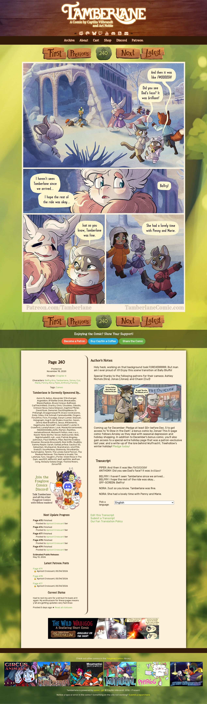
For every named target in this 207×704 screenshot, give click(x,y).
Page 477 (37, 582)
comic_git (99, 689)
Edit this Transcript (102, 514)
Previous (79, 53)
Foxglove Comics (115, 657)
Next (128, 53)
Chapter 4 (61, 374)
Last (152, 53)
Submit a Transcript (103, 517)
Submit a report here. (139, 693)
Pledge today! (121, 445)
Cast (96, 40)
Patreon (137, 40)
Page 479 (38, 567)
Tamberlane (62, 379)
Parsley (74, 381)
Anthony (65, 381)
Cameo (59, 386)
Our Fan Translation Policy (107, 520)
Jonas (72, 379)
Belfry (48, 379)
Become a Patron (74, 341)
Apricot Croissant (55, 522)
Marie (37, 381)
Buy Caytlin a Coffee (103, 341)
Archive (69, 40)
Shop (107, 40)
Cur (78, 379)
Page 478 (38, 575)
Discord (121, 40)
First (54, 53)
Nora (51, 381)
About (84, 40)
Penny (44, 381)
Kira (53, 379)
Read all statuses (63, 606)
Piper (57, 381)
